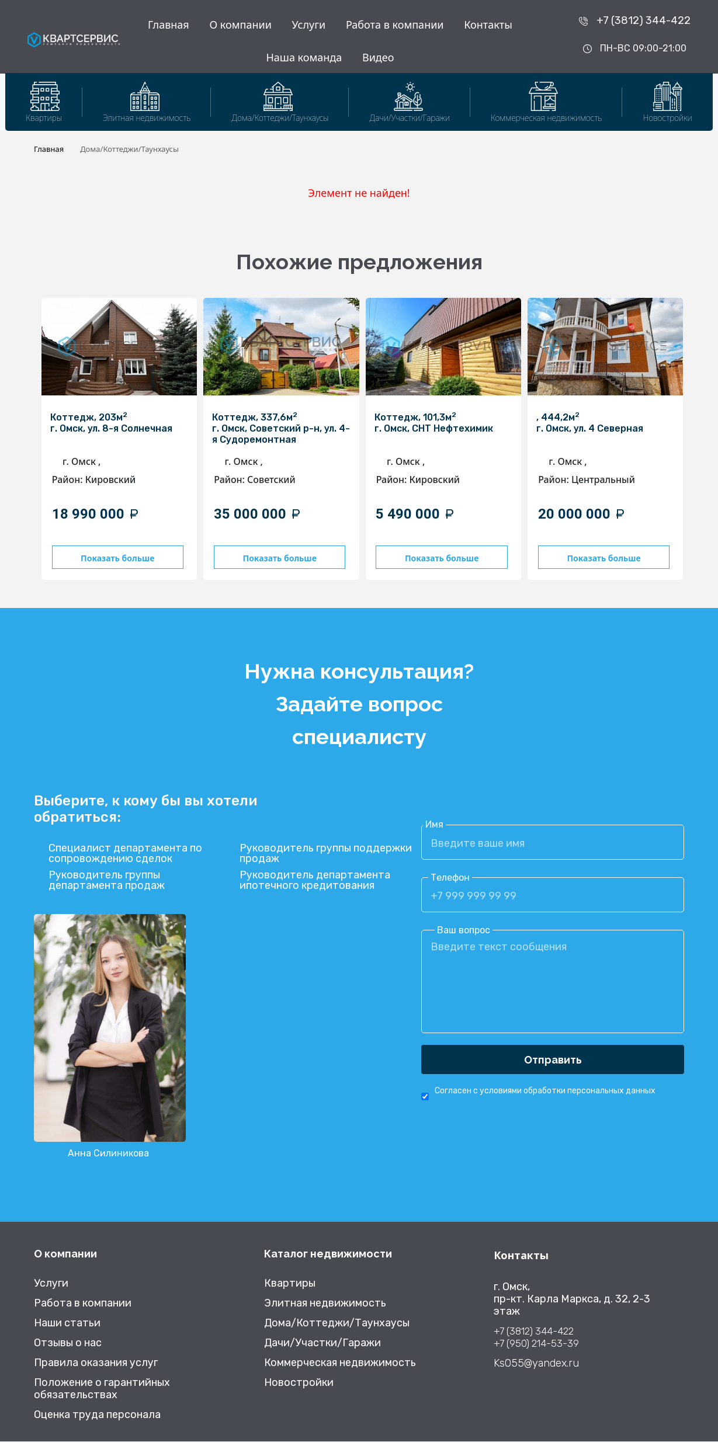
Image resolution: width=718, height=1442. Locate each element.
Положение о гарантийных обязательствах (102, 1389)
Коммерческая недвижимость (340, 1363)
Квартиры (289, 1284)
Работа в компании (395, 25)
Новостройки (299, 1383)
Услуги (309, 25)
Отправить (553, 1060)
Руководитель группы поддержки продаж (326, 854)
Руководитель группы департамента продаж (106, 881)
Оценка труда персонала (97, 1415)
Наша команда (304, 57)
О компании (240, 25)
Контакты (488, 25)
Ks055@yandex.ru (536, 1364)
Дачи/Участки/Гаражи (322, 1343)
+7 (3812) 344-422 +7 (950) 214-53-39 (536, 1338)
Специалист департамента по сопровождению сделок (125, 854)
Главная (168, 25)
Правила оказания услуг (96, 1363)
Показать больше (116, 558)
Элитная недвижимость (325, 1304)
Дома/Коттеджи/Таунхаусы (337, 1324)
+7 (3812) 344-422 (643, 20)
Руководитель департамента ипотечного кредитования (315, 881)
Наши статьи (67, 1324)
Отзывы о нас (68, 1343)
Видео (378, 57)
